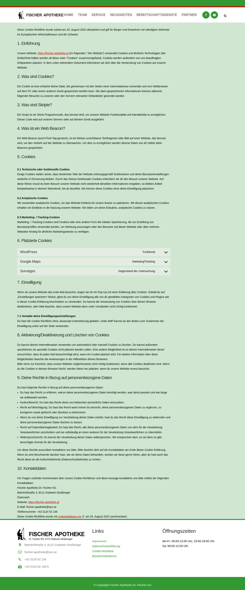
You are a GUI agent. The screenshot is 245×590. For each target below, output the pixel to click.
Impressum (99, 541)
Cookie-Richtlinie (103, 551)
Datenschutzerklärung (106, 546)
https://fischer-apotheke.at (53, 53)
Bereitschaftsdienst (104, 556)
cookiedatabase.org (69, 516)
